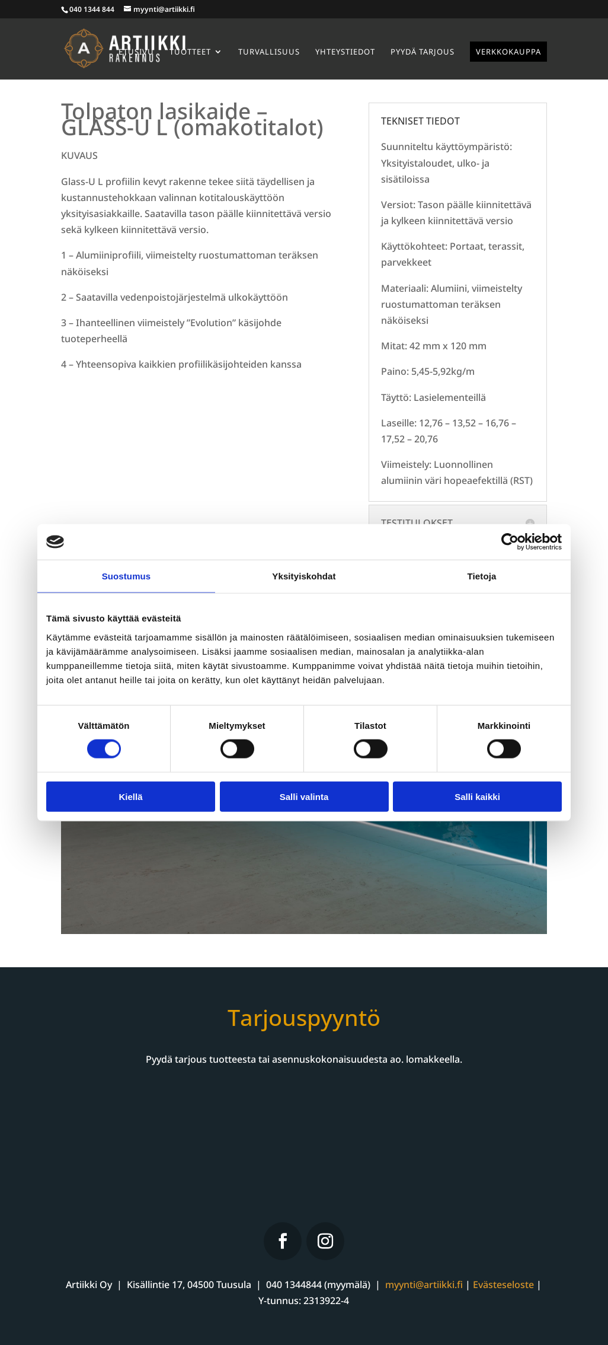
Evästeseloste (503, 1284)
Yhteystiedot (345, 52)
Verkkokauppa (508, 51)
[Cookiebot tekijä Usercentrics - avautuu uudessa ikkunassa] (510, 542)
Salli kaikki (477, 796)
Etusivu (136, 52)
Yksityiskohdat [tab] (303, 576)
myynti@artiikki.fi (424, 1284)
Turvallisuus (269, 52)
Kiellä (130, 796)
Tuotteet (190, 52)
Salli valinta (304, 796)
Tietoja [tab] (482, 576)
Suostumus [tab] (126, 576)
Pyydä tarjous (423, 52)
